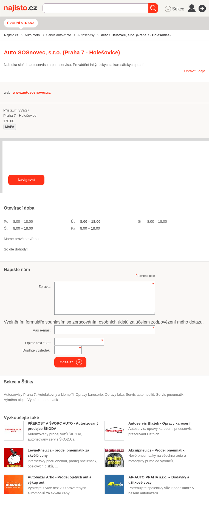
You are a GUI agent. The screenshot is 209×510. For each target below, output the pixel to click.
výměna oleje (15, 400)
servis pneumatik (169, 394)
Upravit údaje (194, 71)
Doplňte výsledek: (36, 350)
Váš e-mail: (41, 330)
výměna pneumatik (42, 400)
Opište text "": (37, 343)
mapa (9, 126)
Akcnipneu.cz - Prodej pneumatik (156, 450)
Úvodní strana (21, 23)
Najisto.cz (23, 8)
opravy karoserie (89, 394)
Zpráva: (44, 287)
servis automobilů (140, 394)
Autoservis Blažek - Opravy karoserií (159, 423)
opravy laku (114, 394)
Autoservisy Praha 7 (20, 394)
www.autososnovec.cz (31, 92)
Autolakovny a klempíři (56, 394)
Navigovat (26, 180)
